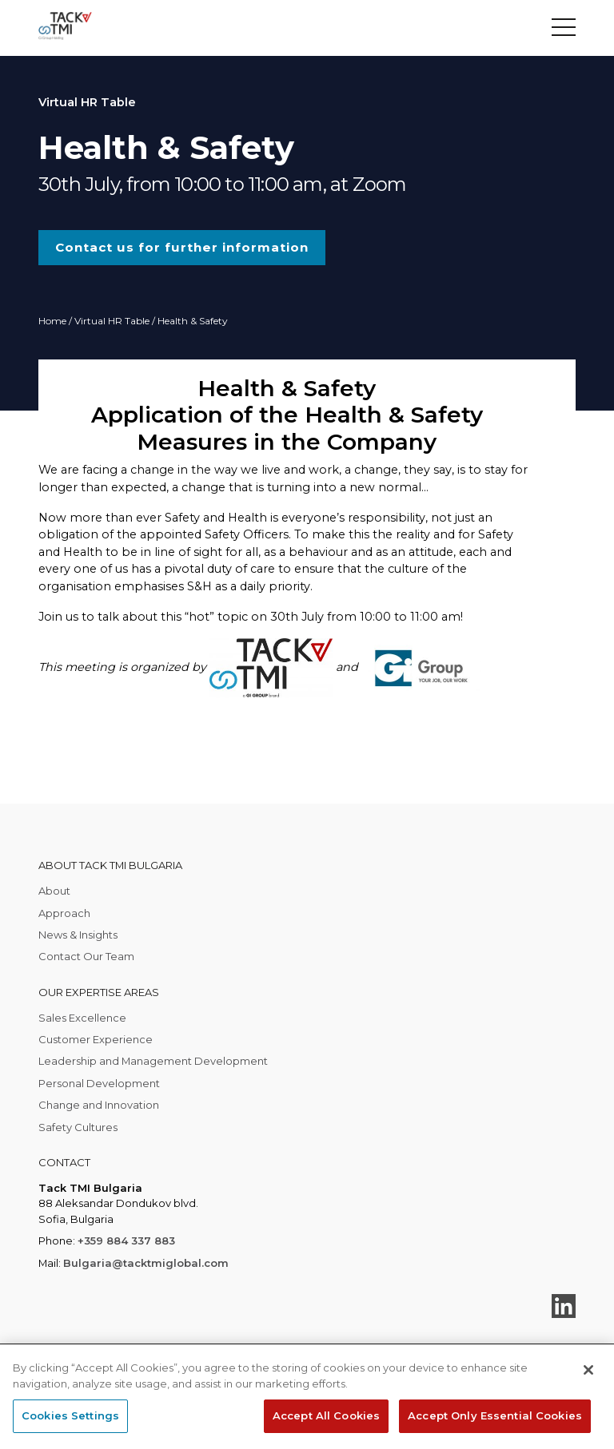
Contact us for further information (182, 247)
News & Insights (78, 934)
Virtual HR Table (112, 321)
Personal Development (99, 1083)
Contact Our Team (86, 956)
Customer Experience (95, 1039)
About (54, 890)
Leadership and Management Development (153, 1060)
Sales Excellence (82, 1017)
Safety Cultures (78, 1127)
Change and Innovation (98, 1104)
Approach (64, 913)
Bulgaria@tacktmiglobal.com (146, 1262)
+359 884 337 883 (126, 1240)
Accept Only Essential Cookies (495, 1415)
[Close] (588, 1369)
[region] (307, 1396)
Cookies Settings (70, 1415)
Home (52, 321)
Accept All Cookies (326, 1415)
